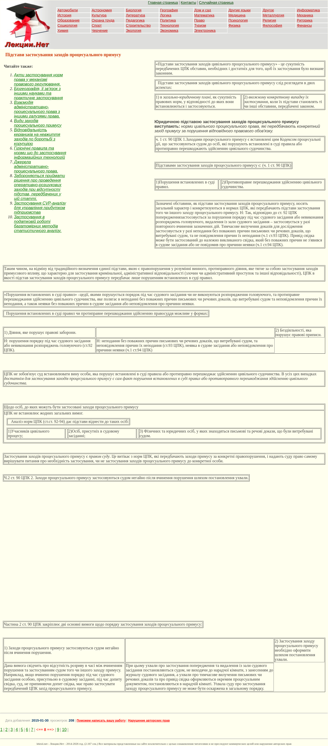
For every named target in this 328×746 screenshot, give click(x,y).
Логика (165, 15)
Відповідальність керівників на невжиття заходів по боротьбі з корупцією (37, 137)
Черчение (100, 30)
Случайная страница (216, 3)
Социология (67, 25)
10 (64, 729)
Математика (204, 15)
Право (199, 20)
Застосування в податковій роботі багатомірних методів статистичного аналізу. (38, 224)
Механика (305, 15)
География (169, 10)
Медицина (237, 15)
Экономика (169, 30)
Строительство (138, 25)
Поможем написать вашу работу (101, 720)
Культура (99, 15)
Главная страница (163, 3)
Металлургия (273, 15)
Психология (238, 20)
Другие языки (240, 10)
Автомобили (68, 10)
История (64, 15)
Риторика (304, 20)
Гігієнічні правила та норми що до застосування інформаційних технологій (40, 153)
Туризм (200, 25)
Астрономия (102, 10)
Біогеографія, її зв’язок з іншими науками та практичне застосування (38, 93)
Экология (133, 30)
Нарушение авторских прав (149, 720)
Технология (169, 25)
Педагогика (135, 20)
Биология (133, 10)
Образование (69, 20)
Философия (272, 25)
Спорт (97, 25)
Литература (135, 15)
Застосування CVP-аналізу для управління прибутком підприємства (40, 207)
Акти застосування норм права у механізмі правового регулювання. (38, 79)
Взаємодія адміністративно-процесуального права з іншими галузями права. (37, 109)
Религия (269, 20)
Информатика (308, 10)
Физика (234, 25)
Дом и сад (202, 10)
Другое (268, 10)
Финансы (304, 25)
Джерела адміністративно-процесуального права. (36, 166)
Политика (168, 20)
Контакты (188, 3)
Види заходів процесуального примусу (38, 123)
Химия (63, 30)
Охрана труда (103, 20)
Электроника (205, 30)
